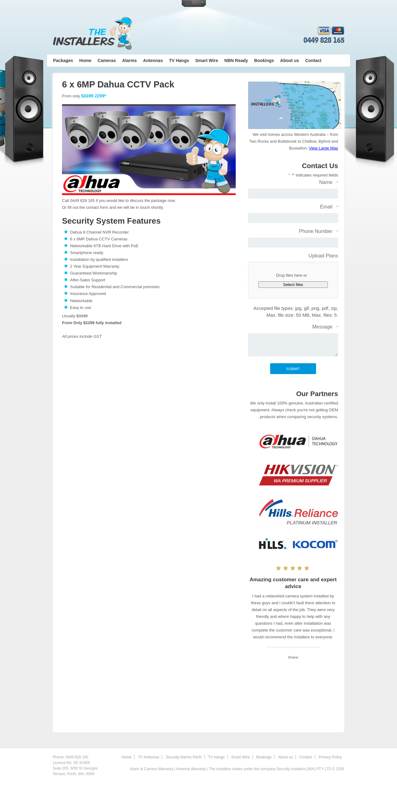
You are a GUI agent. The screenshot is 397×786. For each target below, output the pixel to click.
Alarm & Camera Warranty (151, 769)
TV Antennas (148, 757)
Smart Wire (206, 60)
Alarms (129, 60)
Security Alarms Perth (183, 757)
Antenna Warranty (191, 769)
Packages (63, 60)
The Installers (92, 33)
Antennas (153, 60)
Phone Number (318, 231)
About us (289, 60)
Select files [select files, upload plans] (293, 284)
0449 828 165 (323, 40)
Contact (313, 60)
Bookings (264, 60)
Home (85, 60)
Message (325, 327)
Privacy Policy (330, 757)
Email (329, 207)
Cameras (107, 60)
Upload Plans (323, 255)
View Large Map (323, 148)
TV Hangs (179, 60)
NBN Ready (236, 60)
